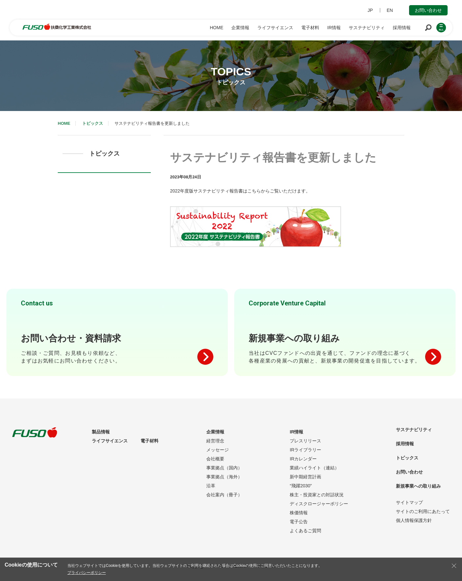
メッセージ (217, 449)
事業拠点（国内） (224, 467)
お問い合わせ (428, 10)
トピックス (92, 123)
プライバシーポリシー (86, 572)
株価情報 (299, 512)
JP (370, 10)
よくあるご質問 (305, 530)
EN (390, 10)
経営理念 (215, 440)
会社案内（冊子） (224, 494)
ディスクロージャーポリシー (319, 503)
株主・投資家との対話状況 (317, 494)
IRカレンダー (303, 458)
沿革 (210, 485)
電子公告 (299, 521)
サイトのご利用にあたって (423, 511)
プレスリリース (305, 440)
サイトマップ (409, 502)
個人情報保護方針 (414, 520)
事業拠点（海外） (224, 476)
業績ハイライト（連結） (314, 467)
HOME (64, 123)
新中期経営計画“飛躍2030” (305, 481)
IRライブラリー (305, 449)
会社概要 (215, 458)
